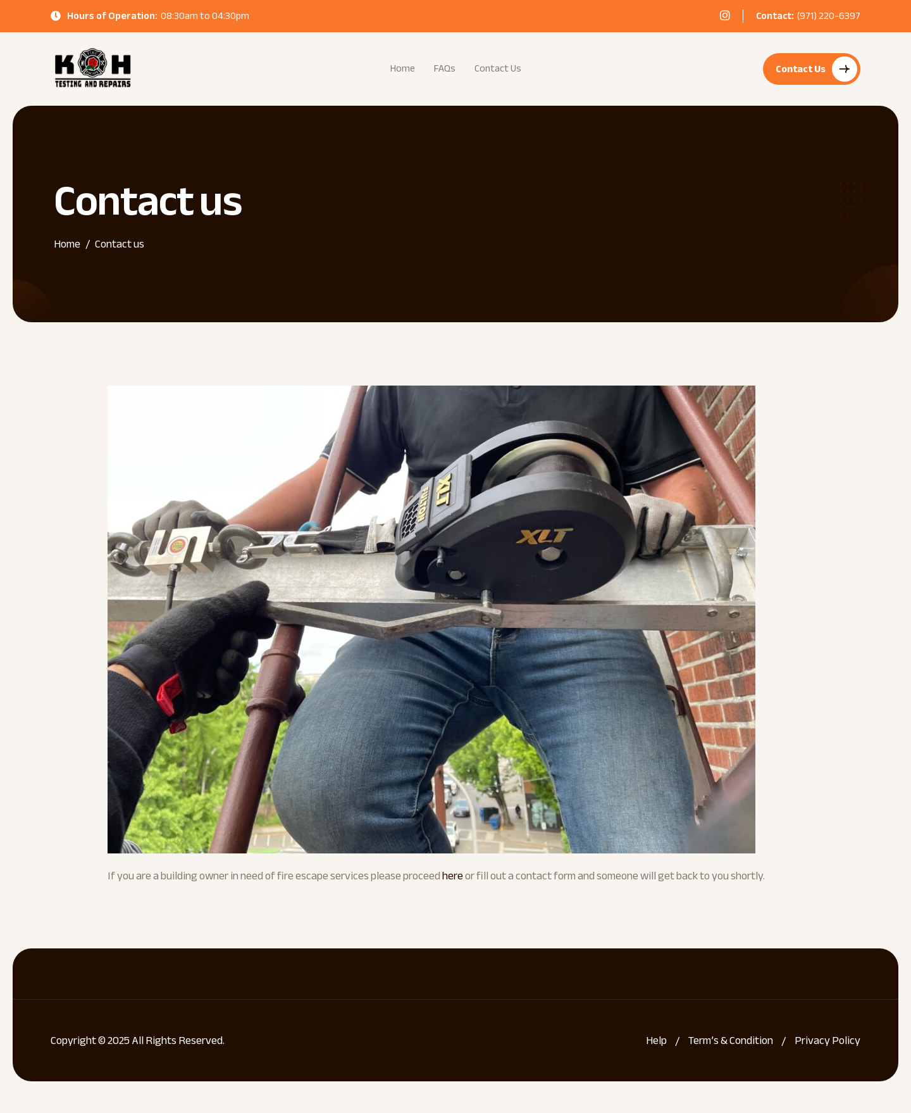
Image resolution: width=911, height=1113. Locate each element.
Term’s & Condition (730, 1040)
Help (656, 1040)
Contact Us (497, 68)
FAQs (445, 68)
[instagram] (725, 15)
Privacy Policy (827, 1040)
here (452, 875)
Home (402, 68)
